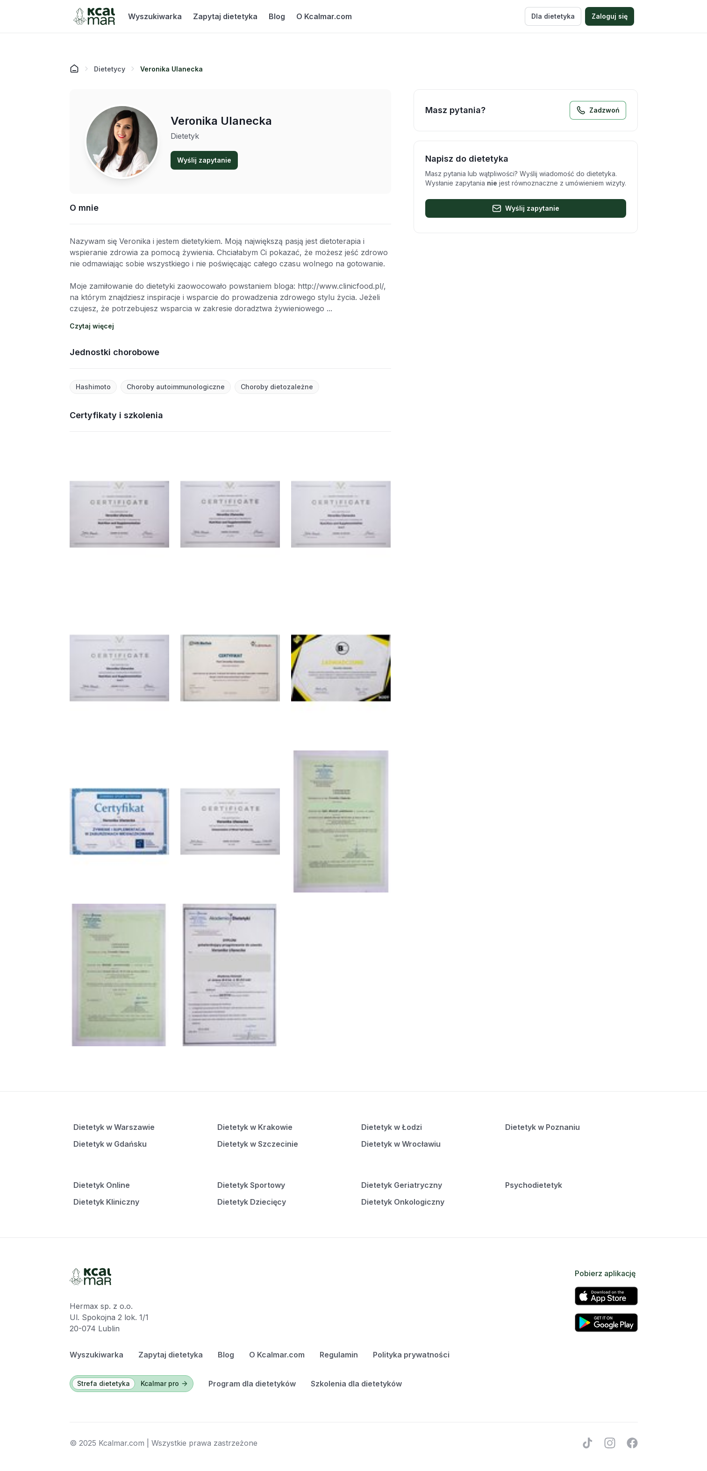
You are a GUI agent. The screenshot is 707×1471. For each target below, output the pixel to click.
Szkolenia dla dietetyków (356, 1383)
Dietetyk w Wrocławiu (401, 1144)
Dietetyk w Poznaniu (542, 1127)
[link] (171, 68)
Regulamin (339, 1354)
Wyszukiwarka (155, 16)
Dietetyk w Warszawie (114, 1127)
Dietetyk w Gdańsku (110, 1144)
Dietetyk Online (101, 1185)
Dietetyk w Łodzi (391, 1127)
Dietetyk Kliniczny (106, 1202)
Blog (277, 16)
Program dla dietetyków (252, 1383)
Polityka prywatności (411, 1354)
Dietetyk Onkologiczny (402, 1202)
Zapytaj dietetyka (225, 16)
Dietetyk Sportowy (251, 1185)
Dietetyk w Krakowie (255, 1127)
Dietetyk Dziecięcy (251, 1202)
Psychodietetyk (533, 1185)
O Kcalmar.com (324, 16)
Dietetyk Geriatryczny (401, 1185)
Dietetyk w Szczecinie (257, 1144)
